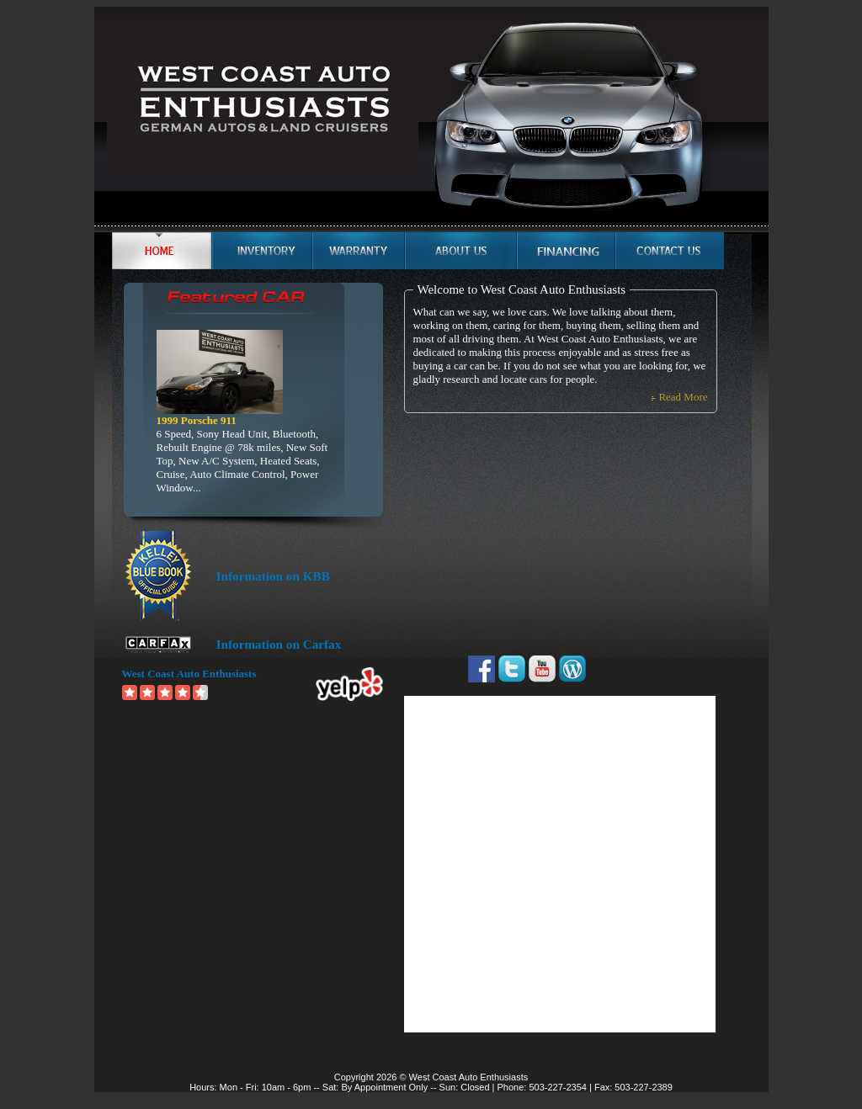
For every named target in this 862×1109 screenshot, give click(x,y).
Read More (682, 396)
